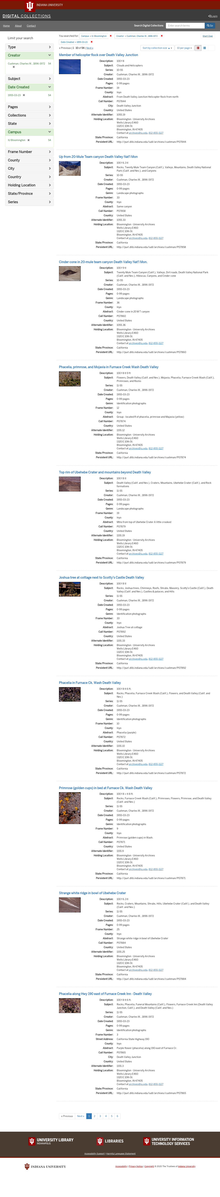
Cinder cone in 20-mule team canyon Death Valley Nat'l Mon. (103, 262)
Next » (89, 48)
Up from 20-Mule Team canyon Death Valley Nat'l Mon (98, 157)
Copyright (149, 1167)
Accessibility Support (94, 1154)
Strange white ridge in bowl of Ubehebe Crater (92, 894)
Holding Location (21, 186)
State (12, 124)
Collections (17, 116)
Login (212, 16)
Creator (14, 56)
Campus (14, 133)
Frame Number (20, 152)
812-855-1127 (156, 133)
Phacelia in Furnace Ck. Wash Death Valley (90, 683)
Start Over (208, 36)
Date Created (18, 88)
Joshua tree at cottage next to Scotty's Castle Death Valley (101, 578)
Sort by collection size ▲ (157, 48)
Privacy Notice (136, 1167)
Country (14, 177)
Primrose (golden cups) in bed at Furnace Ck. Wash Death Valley (105, 788)
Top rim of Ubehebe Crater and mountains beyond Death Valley (105, 473)
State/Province (20, 194)
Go (210, 26)
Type (12, 48)
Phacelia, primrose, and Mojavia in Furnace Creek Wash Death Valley (108, 368)
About (18, 26)
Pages (13, 107)
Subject (14, 79)
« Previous (67, 1116)
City (11, 169)
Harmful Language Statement (121, 1154)
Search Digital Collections (148, 26)
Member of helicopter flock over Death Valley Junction (98, 55)
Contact (31, 26)
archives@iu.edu (138, 133)
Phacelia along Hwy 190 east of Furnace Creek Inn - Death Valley (105, 994)
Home (6, 26)
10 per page (184, 48)
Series (13, 203)
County (14, 161)
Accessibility (121, 1167)
